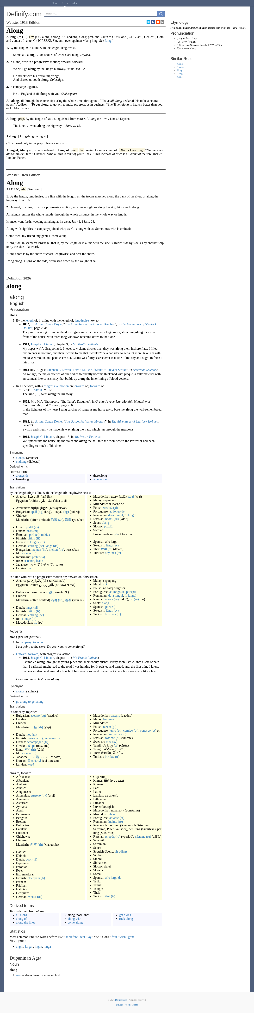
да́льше (140, 836)
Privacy (119, 1005)
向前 (33, 844)
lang (235, 28)
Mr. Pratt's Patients (85, 344)
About (127, 1005)
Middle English (183, 28)
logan (38, 946)
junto (112, 730)
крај (131, 496)
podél (29, 527)
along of (21, 918)
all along (21, 915)
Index (74, 3)
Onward (21, 654)
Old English (201, 28)
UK (179, 38)
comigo (128, 730)
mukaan (49, 738)
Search (65, 3)
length (29, 320)
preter (36, 557)
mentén (36, 549)
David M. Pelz (82, 370)
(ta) (116, 745)
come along (75, 922)
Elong (179, 70)
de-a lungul (115, 515)
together (38, 642)
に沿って (39, 757)
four (114, 937)
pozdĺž (108, 526)
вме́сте (110, 738)
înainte (112, 821)
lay (89, 937)
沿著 (54, 519)
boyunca (110, 553)
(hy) (44, 795)
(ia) (42, 557)
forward (95, 386)
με (33, 745)
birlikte (109, 756)
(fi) (38, 538)
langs (29, 531)
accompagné (35, 742)
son (18, 975)
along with (74, 918)
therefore (72, 937)
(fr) (42, 542)
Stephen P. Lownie (59, 370)
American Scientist (145, 370)
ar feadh (29, 561)
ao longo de (116, 511)
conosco (145, 730)
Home (55, 3)
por (128, 592)
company (25, 642)
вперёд (110, 836)
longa (47, 946)
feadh (39, 561)
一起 (33, 727)
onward (79, 386)
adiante (114, 818)
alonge (26, 553)
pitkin (31, 538)
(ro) (123, 734)
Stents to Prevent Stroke (110, 370)
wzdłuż (107, 507)
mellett (53, 549)
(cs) (36, 527)
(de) (41, 546)
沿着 (68, 519)
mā (105, 584)
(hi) (33, 749)
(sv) (116, 545)
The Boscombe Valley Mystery (85, 421)
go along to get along (29, 701)
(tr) (119, 553)
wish (123, 937)
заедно (35, 715)
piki (31, 534)
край (34, 511)
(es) (112, 606)
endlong (21, 461)
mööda (45, 534)
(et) (37, 534)
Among (180, 67)
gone (131, 937)
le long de (33, 542)
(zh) (60, 519)
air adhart (121, 851)
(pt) (133, 592)
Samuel (38, 390)
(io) (34, 553)
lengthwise (82, 320)
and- (229, 28)
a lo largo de (113, 877)
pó (116, 534)
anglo (19, 946)
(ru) (116, 519)
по (35, 622)
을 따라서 (34, 760)
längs (48, 546)
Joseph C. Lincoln (42, 344)
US (179, 42)
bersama (108, 719)
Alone (179, 77)
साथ (27, 749)
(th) (110, 549)
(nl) (35, 531)
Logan (29, 946)
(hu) (44, 549)
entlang (33, 546)
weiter (32, 897)
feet (82, 937)
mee (28, 734)
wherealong (100, 479)
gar (30, 568)
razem (107, 726)
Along (180, 64)
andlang (211, 28)
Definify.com (121, 1000)
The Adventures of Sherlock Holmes (135, 421)
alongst (20, 458)
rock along (126, 918)
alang (105, 522)
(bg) (40, 511)
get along (125, 915)
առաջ (36, 795)
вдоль (109, 519)
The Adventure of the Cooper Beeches (90, 324)
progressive (51, 386)
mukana (33, 738)
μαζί (28, 745)
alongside (22, 475)
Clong (179, 73)
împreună (114, 734)
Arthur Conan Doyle (48, 324)
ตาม (104, 549)
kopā (31, 764)
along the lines (25, 922)
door (29, 859)
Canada (203, 45)
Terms (135, 1005)
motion (64, 386)
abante (113, 814)
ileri (107, 896)
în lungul (130, 515)
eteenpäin (34, 878)
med (109, 741)
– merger (190, 45)
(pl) (115, 507)
